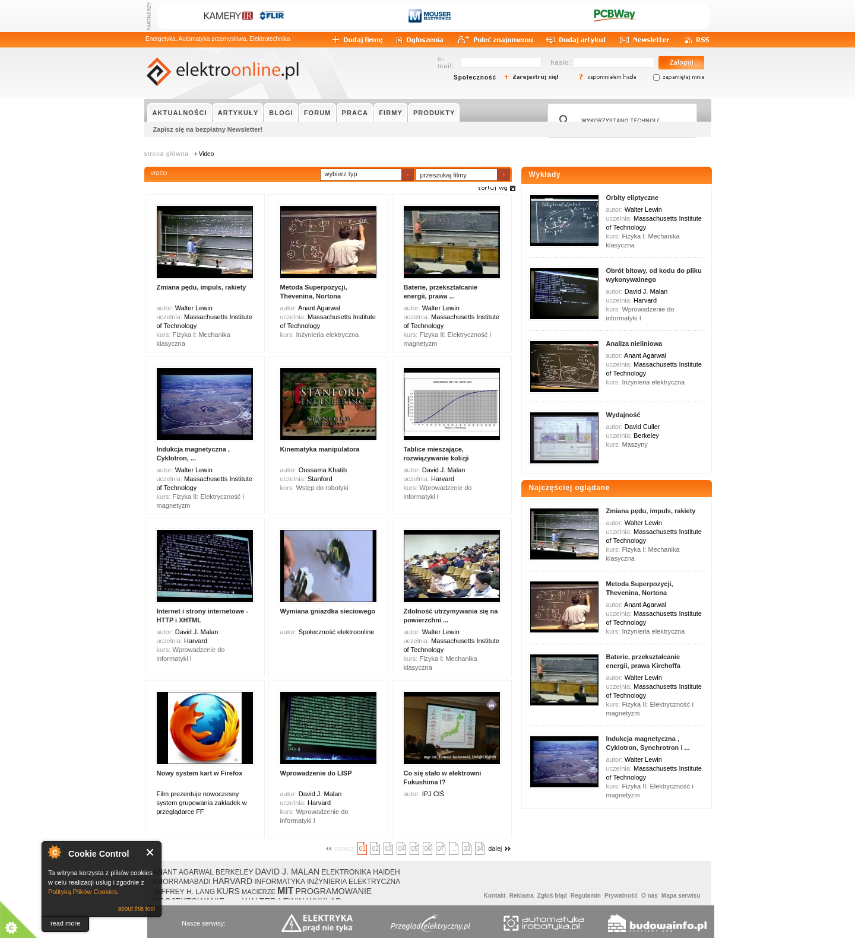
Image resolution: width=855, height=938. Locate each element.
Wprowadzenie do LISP (316, 773)
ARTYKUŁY (238, 112)
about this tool (136, 908)
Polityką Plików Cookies (82, 891)
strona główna (166, 154)
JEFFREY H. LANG (184, 892)
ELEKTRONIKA (346, 872)
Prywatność (621, 895)
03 (388, 848)
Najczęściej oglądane (569, 488)
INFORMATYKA (279, 881)
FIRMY (391, 112)
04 (401, 848)
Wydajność (623, 414)
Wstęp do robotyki (322, 487)
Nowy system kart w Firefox (200, 773)
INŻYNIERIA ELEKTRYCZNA (353, 881)
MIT (285, 891)
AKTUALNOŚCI (180, 112)
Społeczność (475, 77)
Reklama (521, 895)
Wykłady (545, 174)
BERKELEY (234, 872)
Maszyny (634, 444)
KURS (228, 891)
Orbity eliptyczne (632, 197)
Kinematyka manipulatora (320, 449)
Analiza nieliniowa (634, 343)
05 (414, 848)
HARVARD (232, 881)
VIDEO (159, 173)
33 (467, 848)
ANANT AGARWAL (183, 872)
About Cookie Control (54, 852)
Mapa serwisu (681, 895)
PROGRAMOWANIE (334, 891)
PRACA (355, 112)
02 (375, 848)
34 (480, 848)
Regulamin (586, 895)
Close (150, 852)
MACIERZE (259, 891)
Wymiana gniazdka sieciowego (328, 611)
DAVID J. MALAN (287, 871)
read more (65, 923)
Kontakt (494, 895)
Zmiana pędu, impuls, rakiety (201, 287)
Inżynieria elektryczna (327, 334)
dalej (500, 848)
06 (428, 848)
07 (441, 848)
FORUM (317, 112)
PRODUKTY (434, 112)
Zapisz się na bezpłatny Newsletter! (208, 129)
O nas (649, 895)
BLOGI (281, 112)
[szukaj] (620, 120)
